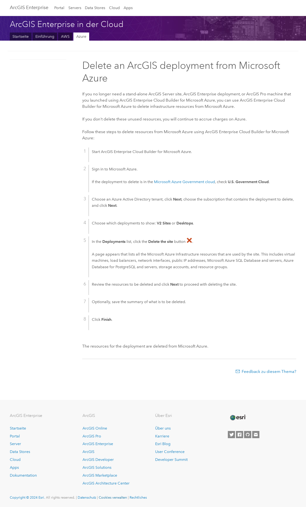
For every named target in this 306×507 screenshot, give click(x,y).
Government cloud (184, 182)
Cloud (114, 7)
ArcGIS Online (94, 428)
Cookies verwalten (113, 497)
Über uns (163, 428)
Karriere (162, 436)
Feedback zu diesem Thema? (269, 371)
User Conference (170, 451)
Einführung (44, 36)
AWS (65, 36)
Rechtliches (138, 497)
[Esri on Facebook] (239, 434)
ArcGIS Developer (98, 459)
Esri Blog (162, 444)
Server (15, 444)
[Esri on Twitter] (231, 434)
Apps (128, 7)
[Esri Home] (237, 417)
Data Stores (95, 7)
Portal (59, 7)
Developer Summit (171, 459)
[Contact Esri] (255, 434)
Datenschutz (87, 497)
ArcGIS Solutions (96, 467)
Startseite (20, 36)
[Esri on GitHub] (247, 434)
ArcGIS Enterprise (29, 7)
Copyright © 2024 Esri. (27, 497)
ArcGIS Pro (91, 436)
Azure (81, 36)
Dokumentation (23, 475)
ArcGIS (88, 451)
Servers (74, 7)
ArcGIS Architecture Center (106, 483)
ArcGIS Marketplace (99, 475)
